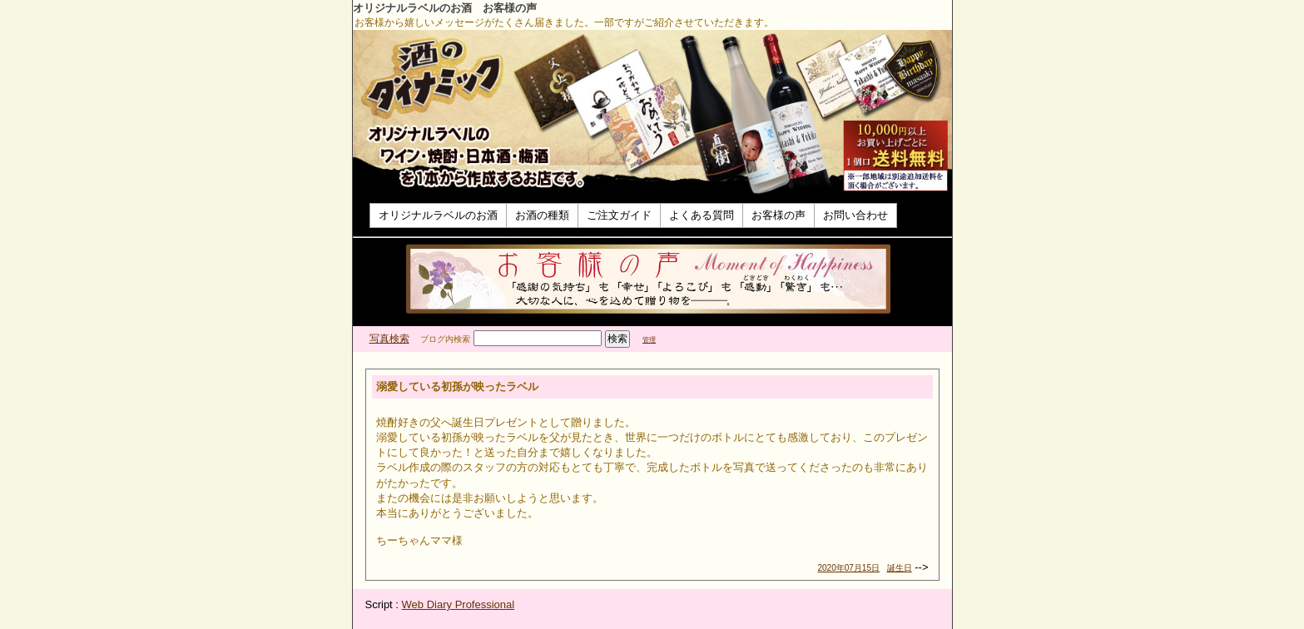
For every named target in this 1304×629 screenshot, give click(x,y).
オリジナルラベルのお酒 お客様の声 (445, 8)
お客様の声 (778, 215)
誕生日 (899, 567)
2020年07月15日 (849, 567)
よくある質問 (701, 215)
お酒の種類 (542, 215)
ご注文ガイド (619, 215)
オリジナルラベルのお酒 (438, 215)
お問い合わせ (855, 215)
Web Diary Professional (458, 604)
